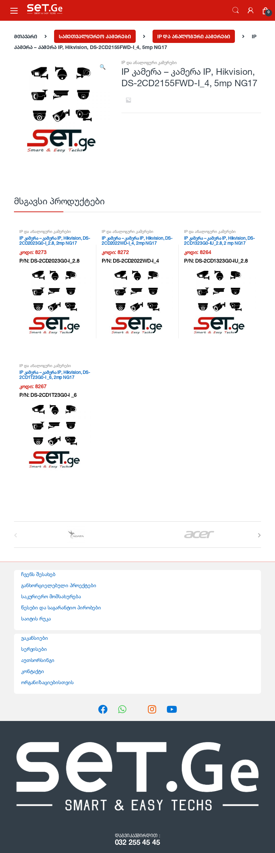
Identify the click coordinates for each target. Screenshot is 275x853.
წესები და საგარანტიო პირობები (61, 607)
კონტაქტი (32, 671)
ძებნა (236, 10)
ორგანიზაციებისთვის (47, 682)
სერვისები (34, 649)
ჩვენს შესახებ (38, 574)
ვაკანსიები (34, 638)
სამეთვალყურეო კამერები (95, 36)
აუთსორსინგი (37, 660)
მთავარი (25, 36)
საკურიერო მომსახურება (51, 596)
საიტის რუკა (35, 618)
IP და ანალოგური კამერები (194, 36)
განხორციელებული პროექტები (58, 585)
